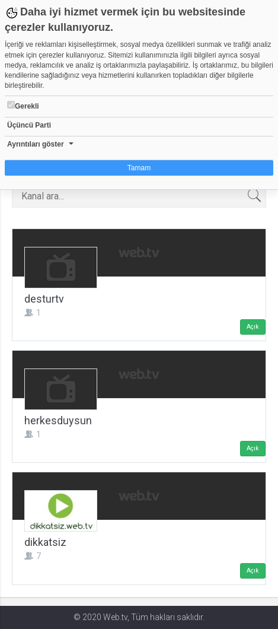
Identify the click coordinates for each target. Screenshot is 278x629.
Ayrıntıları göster (35, 144)
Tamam (139, 168)
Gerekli (23, 105)
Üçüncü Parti (29, 125)
